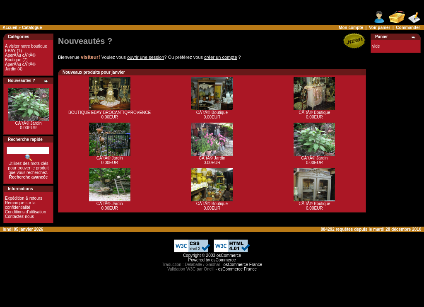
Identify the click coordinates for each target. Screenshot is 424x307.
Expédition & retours (23, 198)
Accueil (9, 27)
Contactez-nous (19, 216)
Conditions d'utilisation (25, 212)
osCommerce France (243, 264)
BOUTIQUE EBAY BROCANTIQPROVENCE (109, 112)
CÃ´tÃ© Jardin (28, 123)
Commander (408, 27)
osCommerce (229, 255)
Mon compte (351, 27)
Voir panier (379, 27)
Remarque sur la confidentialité (20, 205)
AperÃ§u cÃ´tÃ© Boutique (20, 57)
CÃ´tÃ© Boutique (212, 112)
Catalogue (32, 27)
